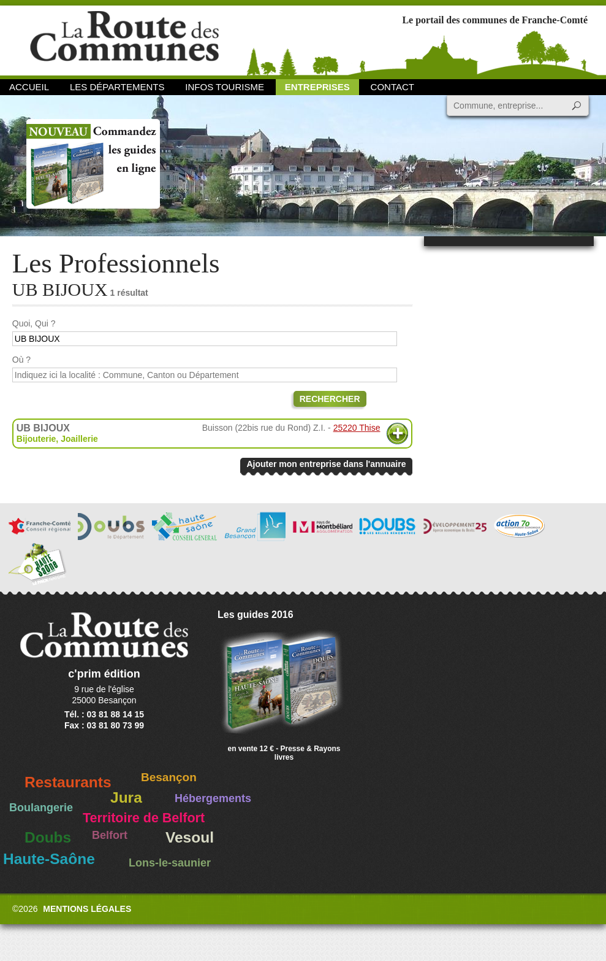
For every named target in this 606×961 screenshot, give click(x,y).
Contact (392, 87)
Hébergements (213, 798)
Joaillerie (79, 439)
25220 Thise (357, 428)
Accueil (29, 87)
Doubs (48, 837)
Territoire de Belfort (144, 818)
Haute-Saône (49, 859)
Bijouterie (36, 439)
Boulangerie (41, 807)
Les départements (117, 87)
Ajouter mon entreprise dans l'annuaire (326, 464)
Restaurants (68, 782)
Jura (126, 797)
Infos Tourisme (224, 87)
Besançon (169, 777)
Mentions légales (87, 909)
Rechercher (330, 399)
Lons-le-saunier (170, 863)
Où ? (21, 360)
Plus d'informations (397, 433)
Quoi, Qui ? (34, 323)
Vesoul (189, 837)
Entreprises (317, 87)
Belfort (109, 835)
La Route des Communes (124, 40)
